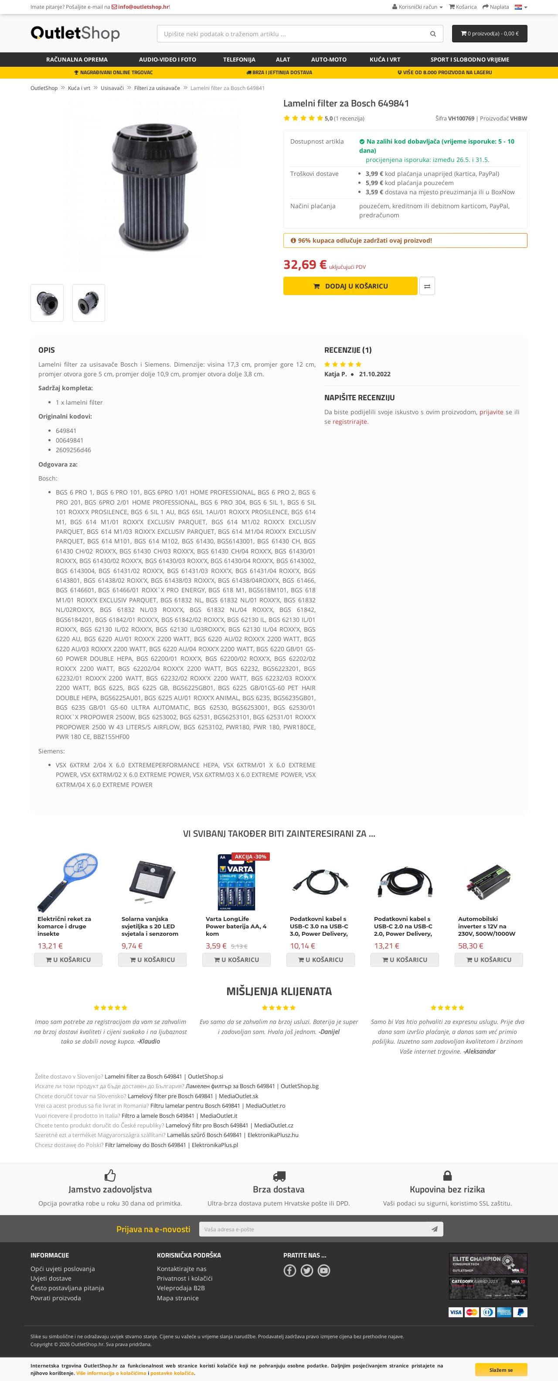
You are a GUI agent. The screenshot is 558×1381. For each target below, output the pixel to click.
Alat (283, 59)
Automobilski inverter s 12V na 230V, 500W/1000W (487, 926)
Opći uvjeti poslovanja (63, 1268)
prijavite (492, 412)
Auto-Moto (329, 59)
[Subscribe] (434, 1229)
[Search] (433, 33)
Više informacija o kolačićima (111, 1373)
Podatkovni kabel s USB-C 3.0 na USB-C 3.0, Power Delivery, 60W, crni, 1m (319, 930)
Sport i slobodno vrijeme (470, 59)
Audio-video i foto (167, 59)
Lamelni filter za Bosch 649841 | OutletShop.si (164, 1076)
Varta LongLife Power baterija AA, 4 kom (236, 926)
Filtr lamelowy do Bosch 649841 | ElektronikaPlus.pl (171, 1145)
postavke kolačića (172, 1373)
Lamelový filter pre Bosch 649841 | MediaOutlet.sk (193, 1096)
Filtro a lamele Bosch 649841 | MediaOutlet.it (180, 1116)
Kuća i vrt (385, 59)
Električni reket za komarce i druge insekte (64, 926)
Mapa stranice (178, 1298)
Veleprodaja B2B (181, 1288)
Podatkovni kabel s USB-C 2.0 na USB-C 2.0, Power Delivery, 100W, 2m (403, 930)
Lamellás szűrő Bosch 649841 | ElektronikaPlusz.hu (233, 1135)
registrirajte (350, 421)
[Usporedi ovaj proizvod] (427, 286)
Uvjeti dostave (51, 1278)
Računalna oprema (77, 59)
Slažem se (501, 1370)
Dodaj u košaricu (350, 286)
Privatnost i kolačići (185, 1278)
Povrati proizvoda (56, 1298)
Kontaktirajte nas (182, 1268)
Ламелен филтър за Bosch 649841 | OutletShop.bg (252, 1086)
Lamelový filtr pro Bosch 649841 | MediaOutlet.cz (229, 1125)
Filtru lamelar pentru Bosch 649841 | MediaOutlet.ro (218, 1106)
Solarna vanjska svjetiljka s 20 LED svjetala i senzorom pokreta (150, 930)
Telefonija (239, 59)
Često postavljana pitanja (67, 1288)
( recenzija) (344, 118)
